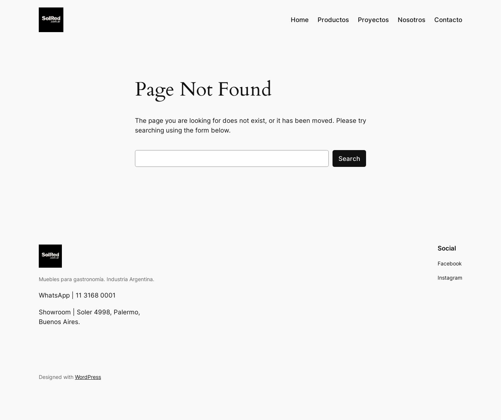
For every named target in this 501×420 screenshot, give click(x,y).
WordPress (88, 377)
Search (349, 158)
